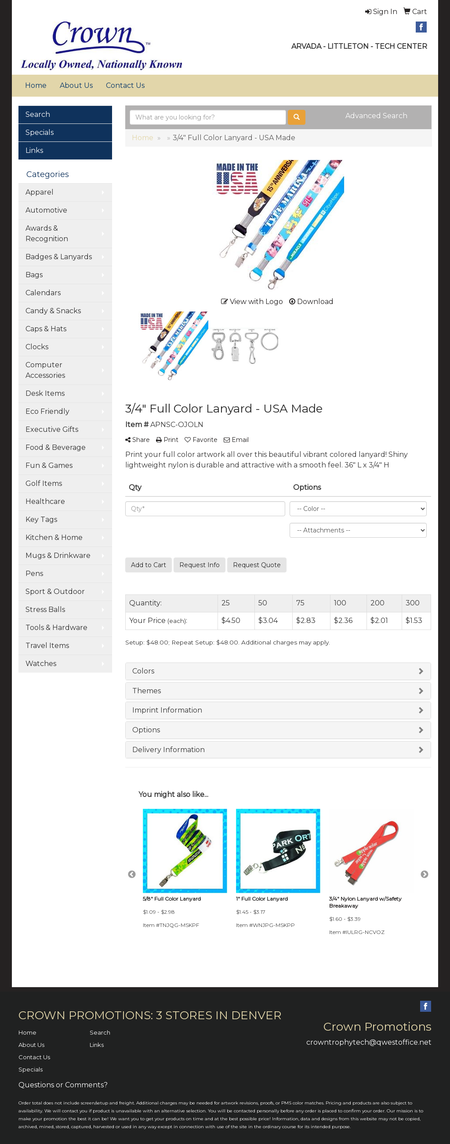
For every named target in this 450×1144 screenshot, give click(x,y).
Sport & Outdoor (55, 591)
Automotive (46, 210)
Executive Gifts (51, 429)
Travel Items (47, 645)
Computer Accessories (45, 370)
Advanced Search (376, 116)
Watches (40, 663)
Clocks (36, 347)
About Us (76, 85)
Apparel (39, 192)
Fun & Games (49, 465)
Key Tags (41, 519)
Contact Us (125, 85)
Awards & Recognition (46, 233)
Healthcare (45, 501)
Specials (39, 132)
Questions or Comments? (63, 1085)
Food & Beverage (55, 447)
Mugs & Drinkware (58, 555)
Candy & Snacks (53, 311)
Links (34, 150)
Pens (34, 573)
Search (37, 114)
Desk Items (45, 393)
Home (36, 85)
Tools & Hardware (56, 627)
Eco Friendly (47, 411)
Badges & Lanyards (58, 257)
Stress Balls (45, 609)
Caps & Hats (45, 329)
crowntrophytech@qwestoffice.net (369, 1042)
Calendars (43, 293)
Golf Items (43, 483)
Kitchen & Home (54, 537)
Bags (34, 275)
